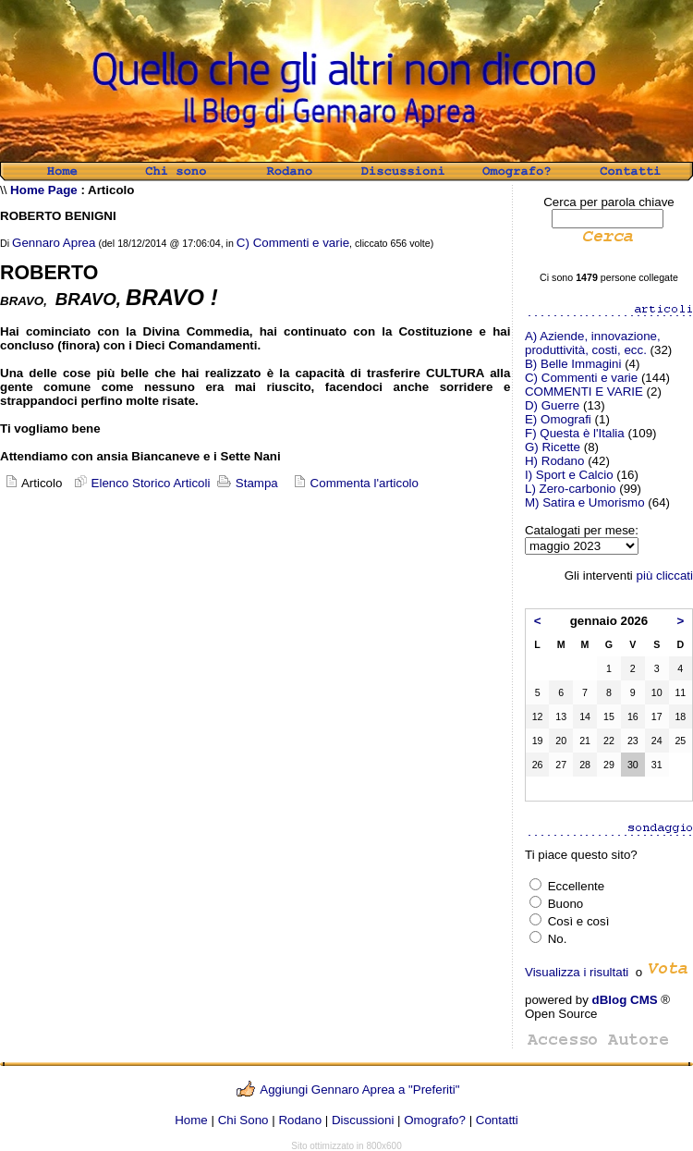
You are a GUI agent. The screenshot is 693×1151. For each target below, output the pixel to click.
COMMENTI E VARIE (584, 391)
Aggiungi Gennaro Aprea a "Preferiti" (359, 1089)
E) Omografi (558, 419)
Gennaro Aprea (53, 243)
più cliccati (665, 575)
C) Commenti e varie (293, 243)
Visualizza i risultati (576, 972)
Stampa (245, 483)
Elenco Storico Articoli (140, 483)
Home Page (44, 190)
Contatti (497, 1120)
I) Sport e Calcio (569, 475)
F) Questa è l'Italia (575, 433)
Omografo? (435, 1120)
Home (191, 1120)
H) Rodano (554, 461)
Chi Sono (243, 1120)
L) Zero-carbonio (570, 489)
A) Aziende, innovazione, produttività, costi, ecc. (593, 343)
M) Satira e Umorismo (585, 502)
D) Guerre (552, 405)
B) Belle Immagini (573, 364)
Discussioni (363, 1120)
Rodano (300, 1120)
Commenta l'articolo (364, 483)
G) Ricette (552, 447)
